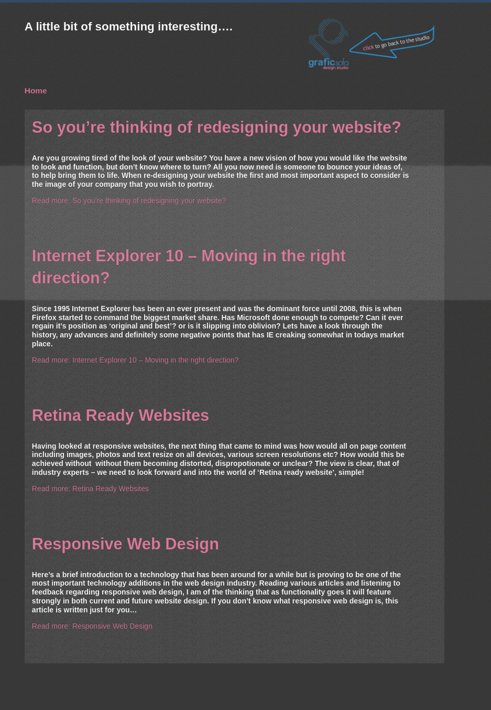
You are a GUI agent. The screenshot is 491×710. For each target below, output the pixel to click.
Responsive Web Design (125, 544)
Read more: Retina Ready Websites (90, 488)
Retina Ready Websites (120, 415)
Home (36, 90)
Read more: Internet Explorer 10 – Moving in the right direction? (135, 360)
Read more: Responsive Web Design (92, 626)
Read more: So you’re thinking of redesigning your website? (129, 200)
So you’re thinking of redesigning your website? (216, 127)
